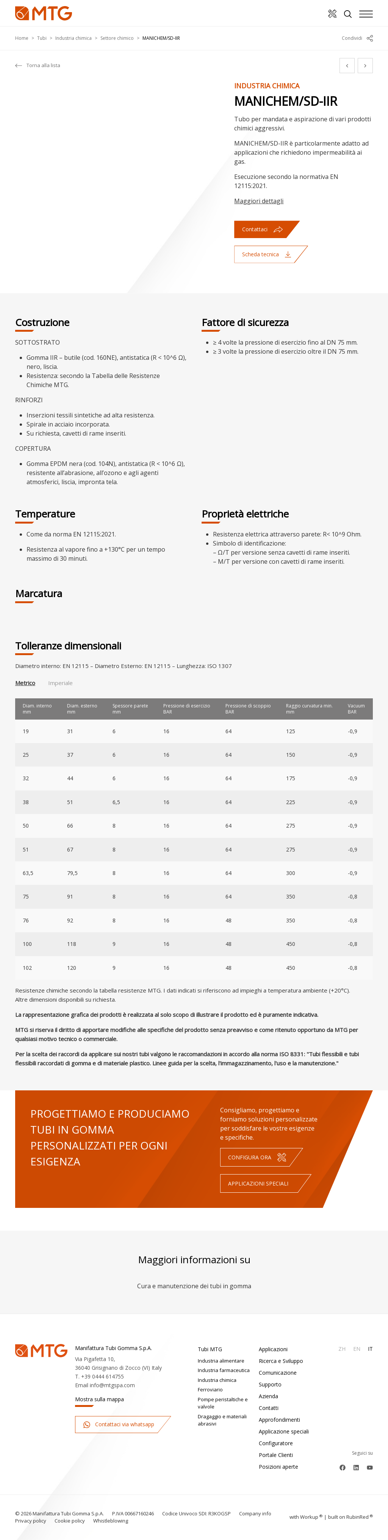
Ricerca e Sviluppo (281, 1360)
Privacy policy (30, 1520)
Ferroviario (210, 1389)
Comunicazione (278, 1372)
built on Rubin (350, 1516)
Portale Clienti (276, 1454)
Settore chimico (117, 38)
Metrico (25, 683)
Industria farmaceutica (224, 1370)
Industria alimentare (221, 1360)
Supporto (270, 1384)
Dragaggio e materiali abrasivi (222, 1420)
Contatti (268, 1407)
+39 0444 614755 (102, 1376)
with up (305, 1516)
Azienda (268, 1396)
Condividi (357, 38)
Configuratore (276, 1443)
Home (21, 38)
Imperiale (60, 683)
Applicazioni (273, 1349)
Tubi (42, 38)
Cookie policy (70, 1520)
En (356, 1348)
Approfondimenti (279, 1419)
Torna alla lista (37, 65)
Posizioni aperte (278, 1466)
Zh (342, 1348)
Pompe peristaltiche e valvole (223, 1403)
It (370, 1348)
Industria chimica (73, 38)
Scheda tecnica (266, 254)
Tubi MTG (210, 1349)
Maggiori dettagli (258, 201)
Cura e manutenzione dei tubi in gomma (194, 1286)
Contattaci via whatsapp (118, 1425)
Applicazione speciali (284, 1431)
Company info (255, 1513)
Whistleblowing (110, 1520)
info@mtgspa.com (112, 1385)
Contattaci (262, 229)
